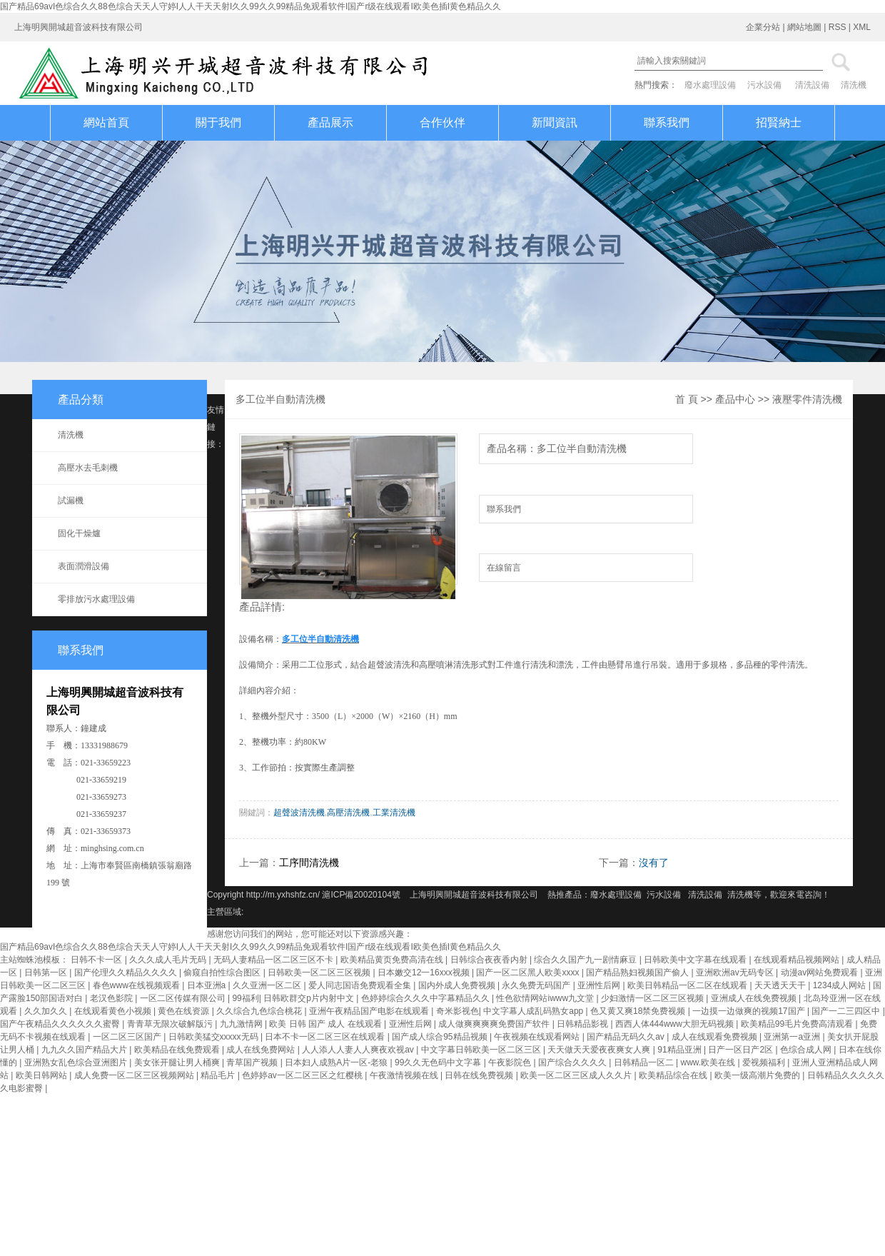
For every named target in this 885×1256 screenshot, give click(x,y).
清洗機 (853, 85)
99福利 (245, 998)
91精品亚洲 (680, 1050)
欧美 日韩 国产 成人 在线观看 (326, 1024)
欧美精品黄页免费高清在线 (392, 960)
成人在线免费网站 (261, 1050)
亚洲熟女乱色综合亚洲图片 (76, 1062)
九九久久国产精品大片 (85, 1050)
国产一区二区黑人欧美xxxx (528, 973)
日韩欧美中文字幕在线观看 (696, 960)
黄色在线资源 (184, 1011)
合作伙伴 (442, 122)
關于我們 (218, 122)
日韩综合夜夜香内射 (490, 960)
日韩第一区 (46, 973)
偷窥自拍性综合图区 (223, 973)
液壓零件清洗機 (807, 399)
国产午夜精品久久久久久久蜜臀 (61, 1024)
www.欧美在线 (709, 1062)
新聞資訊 (554, 122)
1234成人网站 (841, 985)
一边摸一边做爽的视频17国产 (749, 1011)
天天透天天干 (781, 985)
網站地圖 (804, 27)
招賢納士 (778, 122)
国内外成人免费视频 (457, 985)
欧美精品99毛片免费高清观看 (798, 1024)
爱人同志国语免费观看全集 (360, 985)
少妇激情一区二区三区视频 (653, 998)
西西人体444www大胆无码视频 (675, 1024)
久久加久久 (46, 1011)
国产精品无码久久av (627, 1037)
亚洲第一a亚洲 (793, 1037)
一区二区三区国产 (128, 1037)
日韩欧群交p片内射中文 (309, 998)
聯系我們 (666, 122)
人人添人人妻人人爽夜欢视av (359, 1050)
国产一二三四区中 (846, 1011)
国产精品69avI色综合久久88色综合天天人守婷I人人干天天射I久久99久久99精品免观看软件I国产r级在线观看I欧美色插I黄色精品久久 (250, 6)
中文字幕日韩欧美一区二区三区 (482, 1050)
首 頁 (686, 399)
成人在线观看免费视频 (715, 1037)
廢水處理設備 (710, 85)
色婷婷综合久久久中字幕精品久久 (426, 998)
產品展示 (330, 122)
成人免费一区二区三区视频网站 (135, 1075)
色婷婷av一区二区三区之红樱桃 (303, 1075)
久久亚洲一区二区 (268, 985)
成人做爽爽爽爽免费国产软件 (495, 1024)
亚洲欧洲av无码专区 (736, 973)
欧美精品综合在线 (674, 1075)
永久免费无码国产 (537, 985)
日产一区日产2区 (741, 1050)
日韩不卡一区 (97, 960)
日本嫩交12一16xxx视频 (425, 973)
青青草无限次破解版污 (171, 1024)
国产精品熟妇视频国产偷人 (638, 973)
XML (862, 27)
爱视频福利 (764, 1062)
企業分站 (763, 27)
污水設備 (764, 85)
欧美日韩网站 (42, 1075)
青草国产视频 (253, 1062)
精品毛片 (219, 1075)
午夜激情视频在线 (405, 1075)
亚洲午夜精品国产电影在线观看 (370, 1011)
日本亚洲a (207, 985)
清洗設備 (812, 85)
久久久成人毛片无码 (168, 960)
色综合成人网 (807, 1050)
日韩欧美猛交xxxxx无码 (214, 1037)
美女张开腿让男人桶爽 (178, 1062)
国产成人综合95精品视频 (441, 1037)
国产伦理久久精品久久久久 (126, 973)
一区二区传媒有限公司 (184, 998)
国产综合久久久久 (573, 1062)
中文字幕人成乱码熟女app (534, 1011)
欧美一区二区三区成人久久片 (577, 1075)
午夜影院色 (510, 1062)
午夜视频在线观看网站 (538, 1037)
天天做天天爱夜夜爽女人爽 (599, 1050)
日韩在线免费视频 (480, 1075)
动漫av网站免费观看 (821, 973)
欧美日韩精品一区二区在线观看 (688, 985)
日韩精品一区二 (645, 1062)
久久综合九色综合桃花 (260, 1011)
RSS (837, 27)
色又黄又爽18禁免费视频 (639, 1011)
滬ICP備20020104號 (362, 895)
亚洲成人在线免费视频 (755, 998)
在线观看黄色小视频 (113, 1011)
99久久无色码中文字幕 (439, 1062)
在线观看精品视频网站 (797, 960)
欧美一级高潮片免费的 (758, 1075)
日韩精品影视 (583, 1024)
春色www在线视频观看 (137, 985)
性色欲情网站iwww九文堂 (546, 998)
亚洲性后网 (599, 985)
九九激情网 (242, 1024)
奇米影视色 (457, 1011)
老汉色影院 (112, 998)
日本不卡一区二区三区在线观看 (326, 1037)
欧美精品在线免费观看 (178, 1050)
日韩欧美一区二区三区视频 (320, 973)
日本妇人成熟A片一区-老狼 (337, 1062)
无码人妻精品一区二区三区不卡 (274, 960)
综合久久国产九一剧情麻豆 (586, 960)
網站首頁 (106, 122)
